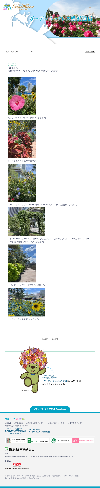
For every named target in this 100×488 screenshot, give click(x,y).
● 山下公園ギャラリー (76, 423)
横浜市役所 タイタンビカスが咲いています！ (34, 70)
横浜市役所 (12, 66)
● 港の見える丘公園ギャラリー (16, 426)
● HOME (8, 423)
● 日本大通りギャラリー (57, 423)
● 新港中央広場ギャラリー (35, 423)
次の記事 (55, 339)
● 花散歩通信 (18, 423)
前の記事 (45, 339)
